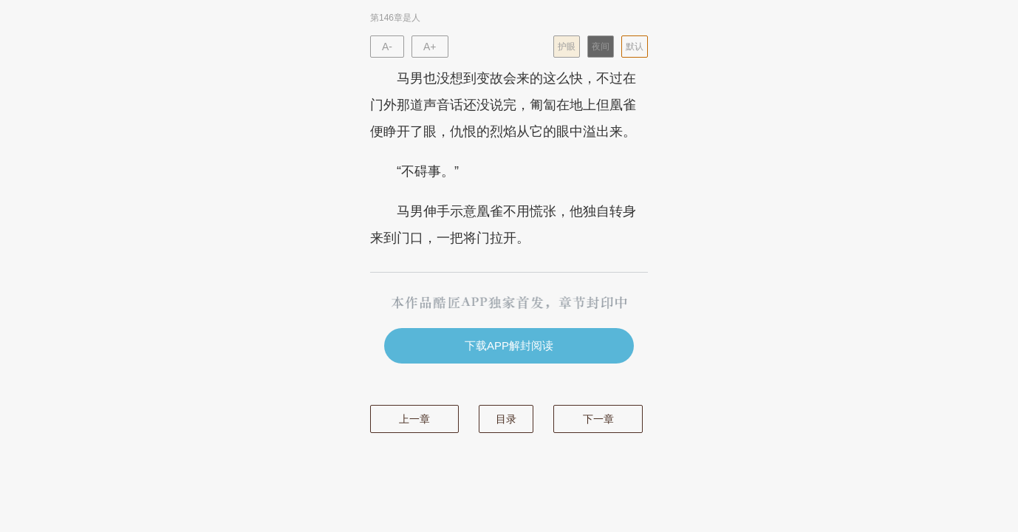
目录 (506, 419)
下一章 (598, 419)
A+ (430, 46)
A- (387, 46)
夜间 (600, 46)
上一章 (414, 419)
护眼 (566, 46)
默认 (634, 46)
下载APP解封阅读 (509, 345)
